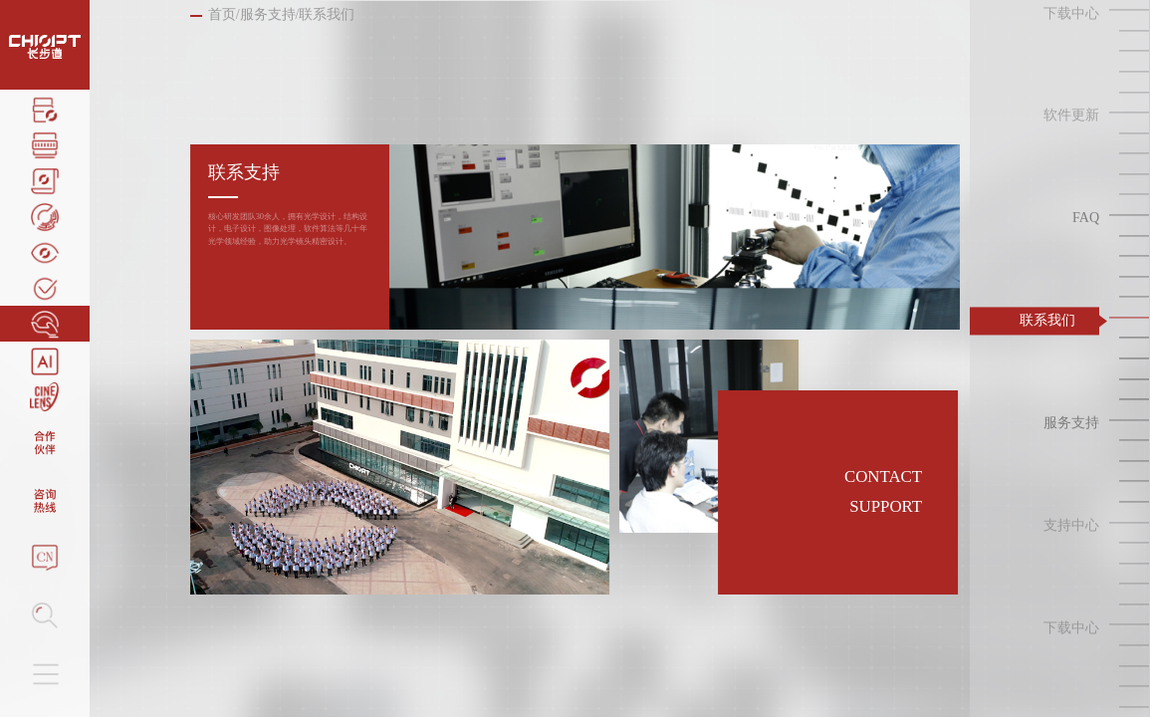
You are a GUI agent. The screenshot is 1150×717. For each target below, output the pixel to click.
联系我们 (1047, 320)
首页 (222, 14)
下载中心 (1071, 13)
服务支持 (268, 14)
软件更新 (1071, 116)
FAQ (1085, 218)
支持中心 (1071, 525)
